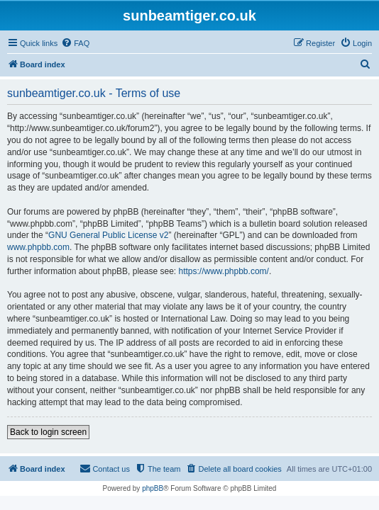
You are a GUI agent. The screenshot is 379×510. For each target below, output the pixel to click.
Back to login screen (48, 432)
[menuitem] (75, 43)
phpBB (152, 488)
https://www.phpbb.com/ (223, 271)
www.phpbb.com (38, 247)
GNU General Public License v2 (108, 235)
